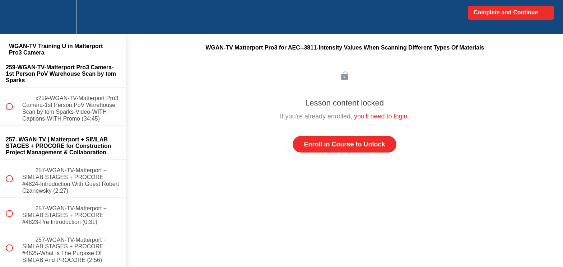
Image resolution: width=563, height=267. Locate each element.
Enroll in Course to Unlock (344, 144)
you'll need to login (381, 116)
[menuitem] (63, 17)
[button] (13, 17)
